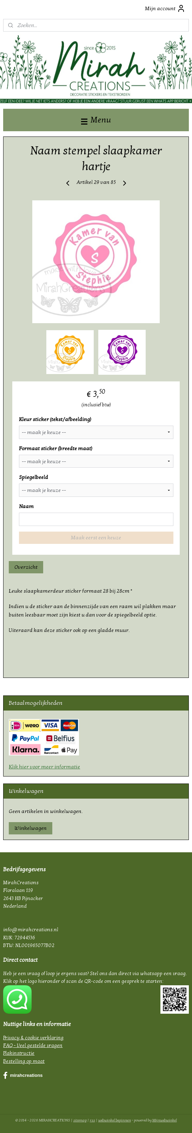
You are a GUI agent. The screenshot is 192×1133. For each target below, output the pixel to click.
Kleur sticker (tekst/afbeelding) (55, 419)
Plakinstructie (18, 1053)
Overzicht (26, 567)
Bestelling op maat (24, 1061)
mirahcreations (22, 1075)
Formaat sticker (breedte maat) (55, 448)
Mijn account (165, 8)
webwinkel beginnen (114, 1120)
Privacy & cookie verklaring (33, 1038)
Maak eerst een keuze (96, 537)
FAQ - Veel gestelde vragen (32, 1045)
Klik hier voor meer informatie (44, 767)
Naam (26, 506)
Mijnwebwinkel (164, 1120)
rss (92, 1120)
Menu (96, 120)
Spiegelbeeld (33, 477)
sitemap (80, 1120)
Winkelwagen (30, 828)
